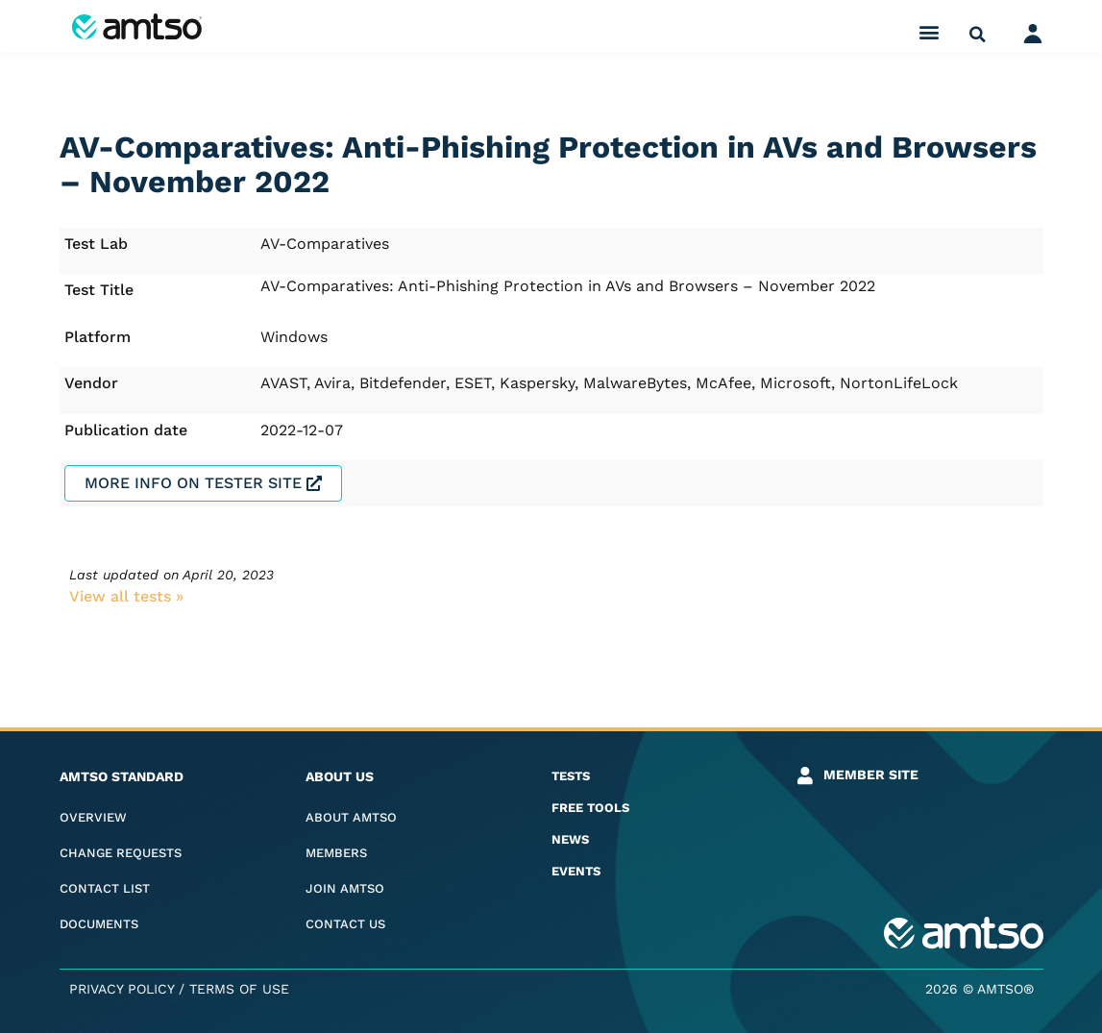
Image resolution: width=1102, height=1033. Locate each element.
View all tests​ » (126, 596)
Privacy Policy (121, 988)
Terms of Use (239, 988)
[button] (928, 31)
